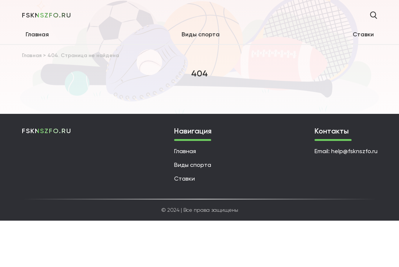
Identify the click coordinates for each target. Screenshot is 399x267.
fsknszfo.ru (47, 15)
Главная (37, 34)
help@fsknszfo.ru (354, 151)
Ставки (363, 34)
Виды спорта (201, 34)
